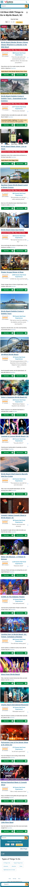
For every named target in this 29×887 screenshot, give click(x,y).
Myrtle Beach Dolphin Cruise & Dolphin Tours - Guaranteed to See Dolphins (14, 98)
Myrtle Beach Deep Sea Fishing (12, 230)
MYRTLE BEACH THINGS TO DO (5, 9)
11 (26, 511)
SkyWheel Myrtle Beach (9, 354)
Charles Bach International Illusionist (14, 705)
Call (2, 854)
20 (26, 226)
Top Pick (4, 26)
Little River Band (7, 822)
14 (26, 307)
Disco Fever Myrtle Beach (10, 674)
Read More (13, 68)
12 (26, 738)
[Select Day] (12, 22)
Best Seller (4, 80)
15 (26, 92)
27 (26, 552)
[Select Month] (7, 22)
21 (26, 470)
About (10, 878)
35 (26, 592)
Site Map (14, 878)
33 (26, 38)
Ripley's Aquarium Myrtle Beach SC (14, 397)
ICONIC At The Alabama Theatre (13, 597)
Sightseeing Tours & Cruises (9, 869)
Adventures (5, 866)
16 (26, 818)
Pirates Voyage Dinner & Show (12, 272)
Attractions (14, 866)
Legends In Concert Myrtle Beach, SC (15, 436)
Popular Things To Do (18, 862)
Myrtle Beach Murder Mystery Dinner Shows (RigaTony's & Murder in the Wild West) (14, 44)
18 (26, 268)
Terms (19, 878)
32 (26, 432)
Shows (21, 866)
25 (26, 142)
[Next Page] (23, 848)
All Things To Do (6, 862)
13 (26, 630)
